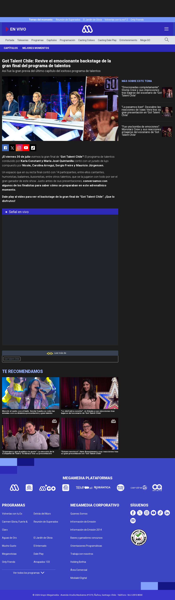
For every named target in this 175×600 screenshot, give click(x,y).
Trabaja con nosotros (81, 553)
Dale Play (39, 553)
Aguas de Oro (9, 537)
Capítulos (52, 40)
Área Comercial (78, 570)
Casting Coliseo (86, 40)
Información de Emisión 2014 (86, 529)
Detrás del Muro (42, 513)
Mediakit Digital (78, 578)
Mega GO (145, 40)
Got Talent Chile (11, 359)
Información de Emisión (83, 521)
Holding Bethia (78, 562)
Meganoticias (9, 553)
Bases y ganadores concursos (86, 537)
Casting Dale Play (107, 40)
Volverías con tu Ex (12, 513)
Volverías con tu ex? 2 (116, 19)
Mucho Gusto (9, 545)
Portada (9, 40)
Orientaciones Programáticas (86, 545)
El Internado (40, 545)
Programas (37, 40)
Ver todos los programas (28, 572)
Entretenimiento (128, 40)
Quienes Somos (79, 513)
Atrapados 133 (42, 562)
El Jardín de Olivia (92, 19)
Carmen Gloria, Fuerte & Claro (15, 525)
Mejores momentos (35, 48)
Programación (67, 40)
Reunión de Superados (68, 19)
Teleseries (22, 40)
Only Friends (137, 19)
